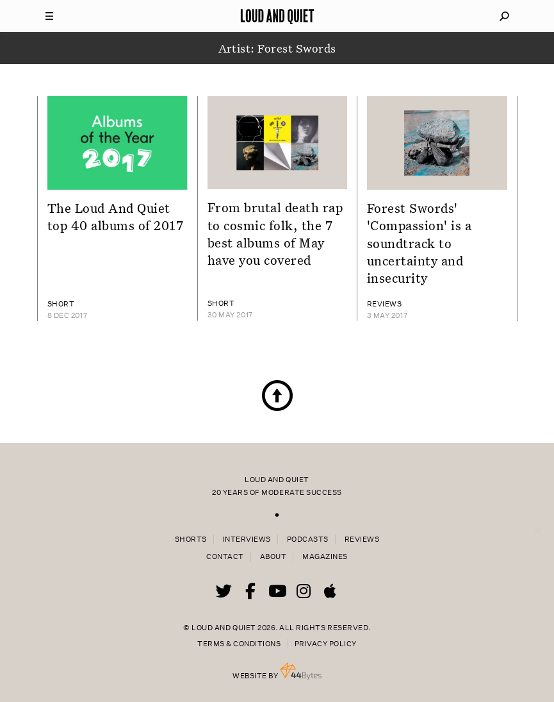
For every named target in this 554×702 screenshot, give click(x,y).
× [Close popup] (538, 518)
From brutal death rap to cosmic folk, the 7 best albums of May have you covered (275, 233)
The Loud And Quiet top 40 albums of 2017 (115, 216)
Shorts (191, 539)
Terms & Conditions (239, 644)
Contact (225, 557)
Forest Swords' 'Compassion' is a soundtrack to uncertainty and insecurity (419, 242)
